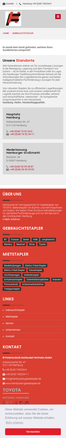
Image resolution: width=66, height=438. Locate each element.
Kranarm (57, 279)
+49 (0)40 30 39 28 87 (22, 166)
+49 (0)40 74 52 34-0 (21, 131)
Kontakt (8, 3)
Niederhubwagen (12, 265)
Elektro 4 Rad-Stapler (14, 270)
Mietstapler (12, 316)
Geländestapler (31, 275)
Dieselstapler (35, 270)
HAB (35, 239)
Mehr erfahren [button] (14, 422)
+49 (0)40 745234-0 (16, 369)
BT (5, 239)
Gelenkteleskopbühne (37, 279)
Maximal (20, 244)
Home (6, 33)
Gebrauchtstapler (22, 33)
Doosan (15, 239)
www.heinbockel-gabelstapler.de (22, 383)
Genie (26, 239)
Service (9, 323)
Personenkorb (11, 284)
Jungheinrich (48, 239)
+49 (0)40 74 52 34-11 (22, 134)
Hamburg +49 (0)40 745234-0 (35, 3)
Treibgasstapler (12, 288)
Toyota (42, 244)
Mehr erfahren (11, 219)
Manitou (8, 244)
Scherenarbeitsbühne (32, 284)
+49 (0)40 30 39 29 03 (22, 169)
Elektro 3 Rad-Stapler (35, 265)
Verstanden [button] (33, 431)
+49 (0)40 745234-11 (17, 374)
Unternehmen (13, 329)
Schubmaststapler (13, 279)
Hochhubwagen (12, 275)
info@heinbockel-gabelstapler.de (23, 378)
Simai (32, 244)
